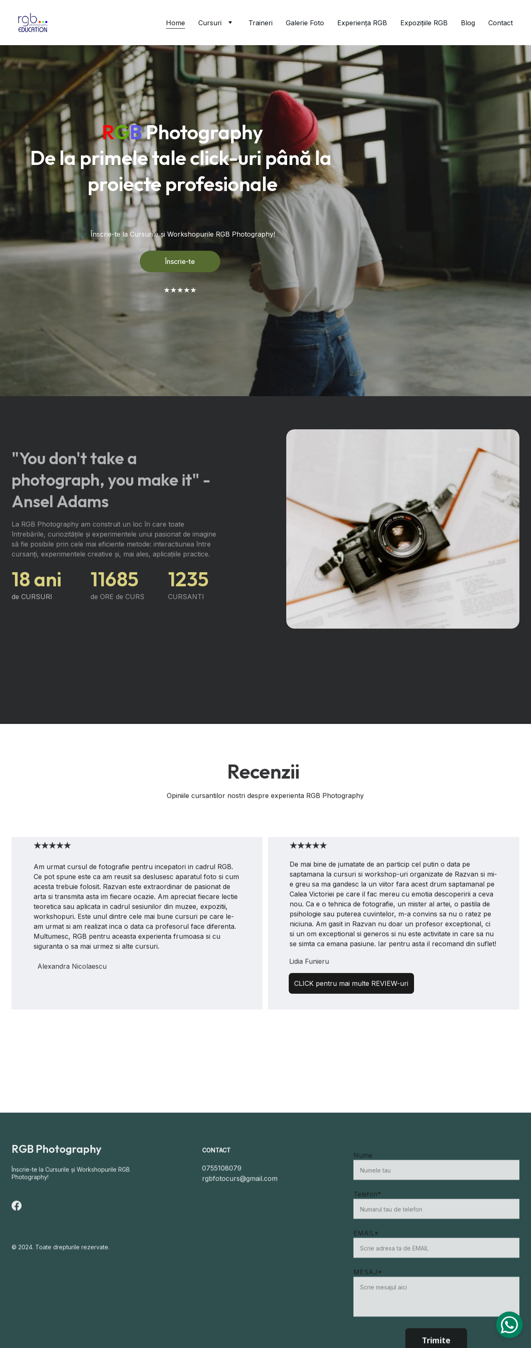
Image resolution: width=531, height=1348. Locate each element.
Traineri (260, 23)
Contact (500, 23)
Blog (468, 23)
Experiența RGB (362, 23)
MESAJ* (367, 1291)
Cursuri (210, 23)
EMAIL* (366, 1252)
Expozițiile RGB (424, 23)
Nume (363, 1174)
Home (175, 23)
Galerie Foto (305, 23)
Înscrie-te (180, 261)
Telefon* (367, 1213)
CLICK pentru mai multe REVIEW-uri (351, 985)
